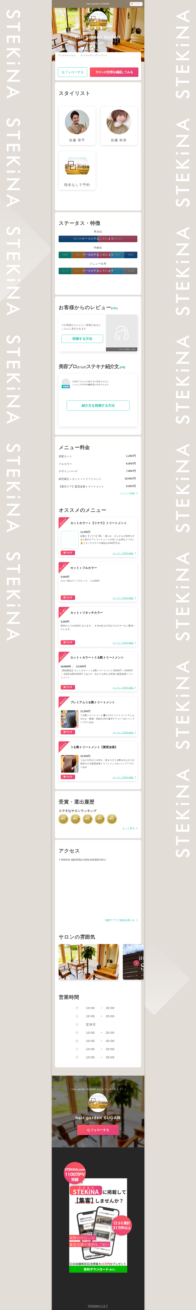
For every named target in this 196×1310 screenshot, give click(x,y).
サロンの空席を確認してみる (114, 72)
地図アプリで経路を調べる (120, 920)
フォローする (74, 72)
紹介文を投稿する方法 (98, 405)
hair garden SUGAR (98, 3)
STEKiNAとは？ (98, 1306)
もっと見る (128, 828)
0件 (114, 308)
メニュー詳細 (127, 493)
